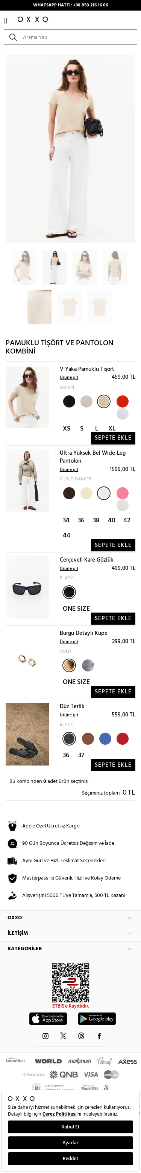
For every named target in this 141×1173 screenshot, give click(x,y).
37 (81, 755)
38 (96, 520)
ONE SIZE (76, 608)
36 (81, 520)
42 (126, 520)
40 (111, 520)
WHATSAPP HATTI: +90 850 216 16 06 (70, 5)
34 (66, 520)
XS (66, 428)
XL (112, 428)
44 (66, 535)
